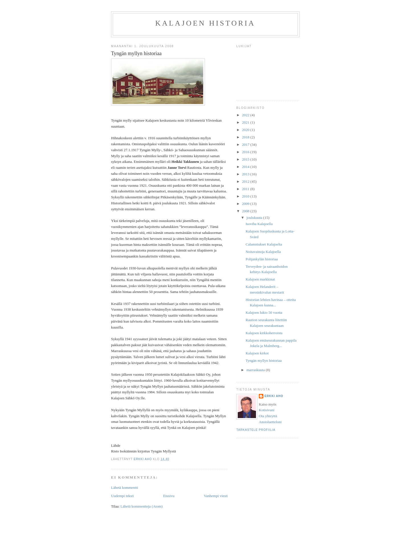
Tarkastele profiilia (255, 429)
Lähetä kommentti (124, 487)
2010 (246, 196)
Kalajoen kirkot (256, 353)
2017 (246, 144)
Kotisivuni (266, 410)
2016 (246, 152)
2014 (246, 167)
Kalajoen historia (205, 23)
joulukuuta (255, 217)
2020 (246, 130)
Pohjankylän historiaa (261, 259)
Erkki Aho (274, 396)
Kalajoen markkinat (260, 279)
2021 (246, 122)
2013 (246, 174)
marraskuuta (256, 370)
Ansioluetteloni (270, 422)
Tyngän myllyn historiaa (263, 360)
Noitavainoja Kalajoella (263, 252)
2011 (246, 189)
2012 (246, 181)
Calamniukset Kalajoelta (263, 244)
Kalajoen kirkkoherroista (263, 333)
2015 (246, 159)
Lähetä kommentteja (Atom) (141, 506)
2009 (246, 203)
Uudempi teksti (122, 496)
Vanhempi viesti (216, 496)
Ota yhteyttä (268, 416)
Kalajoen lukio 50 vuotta (263, 312)
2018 (246, 137)
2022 (246, 115)
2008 (246, 211)
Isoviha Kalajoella (258, 224)
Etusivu (169, 496)
